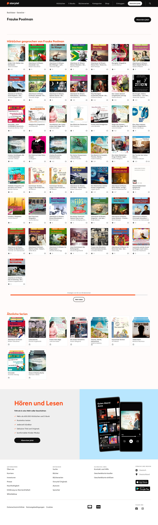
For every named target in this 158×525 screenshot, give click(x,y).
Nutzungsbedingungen (35, 507)
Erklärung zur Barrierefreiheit (18, 490)
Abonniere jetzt (135, 3)
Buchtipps (11, 12)
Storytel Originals (60, 482)
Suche (55, 469)
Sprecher (20, 12)
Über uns (10, 469)
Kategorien (97, 3)
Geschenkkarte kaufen (103, 473)
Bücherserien (84, 3)
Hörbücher (60, 3)
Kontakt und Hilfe (101, 469)
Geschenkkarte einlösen (103, 477)
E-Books (72, 3)
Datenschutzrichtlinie (15, 507)
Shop (107, 3)
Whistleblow (12, 494)
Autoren (56, 486)
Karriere (10, 473)
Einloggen (120, 3)
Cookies (49, 507)
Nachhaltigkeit (13, 486)
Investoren (11, 477)
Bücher (55, 473)
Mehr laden (79, 299)
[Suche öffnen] (150, 3)
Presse (9, 482)
